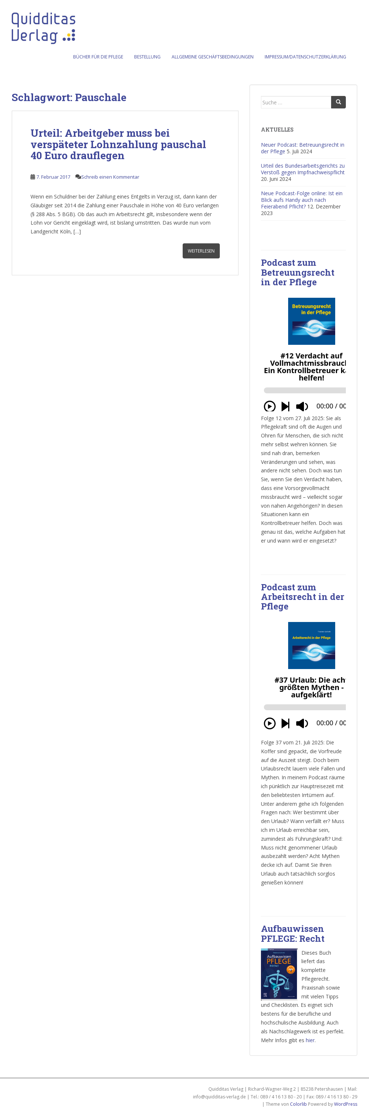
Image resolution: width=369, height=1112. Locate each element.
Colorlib (298, 1104)
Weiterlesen (201, 251)
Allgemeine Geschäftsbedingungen (213, 57)
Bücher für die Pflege (98, 57)
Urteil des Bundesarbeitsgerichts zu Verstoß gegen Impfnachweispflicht (303, 169)
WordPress (345, 1104)
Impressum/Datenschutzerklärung (305, 57)
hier (310, 1040)
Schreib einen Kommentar (110, 177)
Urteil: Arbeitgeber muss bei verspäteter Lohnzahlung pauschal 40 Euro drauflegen (118, 144)
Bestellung (147, 57)
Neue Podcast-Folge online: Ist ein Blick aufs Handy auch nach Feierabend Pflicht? (302, 200)
